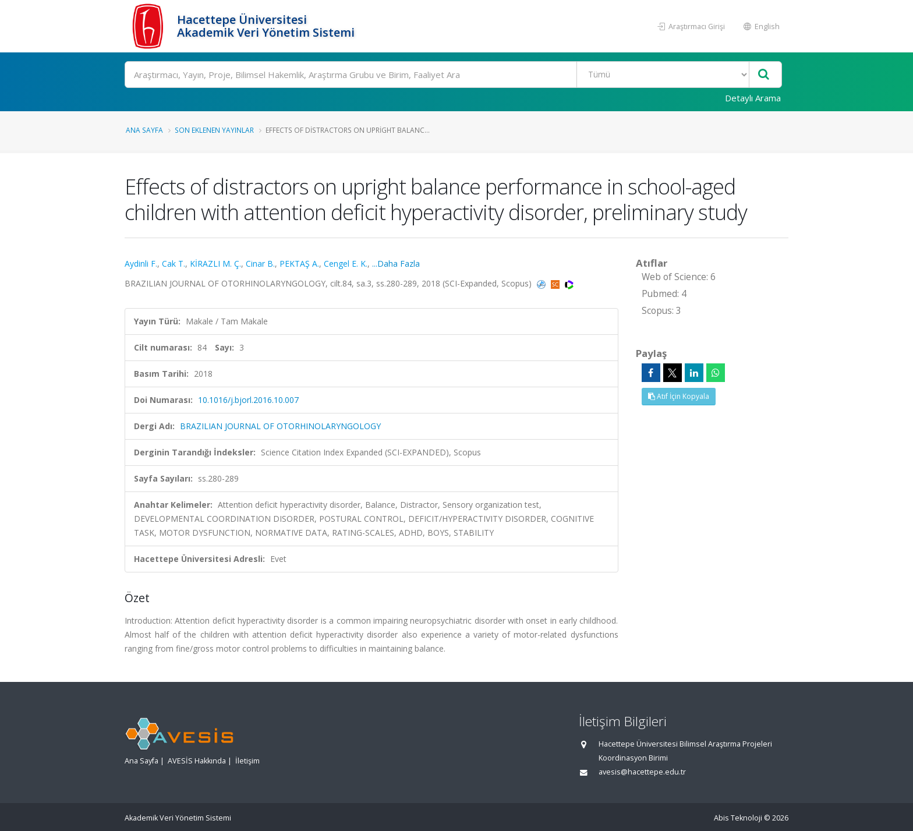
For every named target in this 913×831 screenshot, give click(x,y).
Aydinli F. (141, 263)
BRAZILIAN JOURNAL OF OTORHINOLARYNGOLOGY (280, 426)
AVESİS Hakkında (197, 761)
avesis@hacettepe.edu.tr (642, 772)
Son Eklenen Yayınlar (214, 130)
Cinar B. (260, 263)
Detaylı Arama (753, 98)
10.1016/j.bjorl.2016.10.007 (248, 399)
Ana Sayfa (144, 130)
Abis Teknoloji (738, 818)
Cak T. (173, 263)
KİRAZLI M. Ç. (215, 263)
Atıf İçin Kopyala (678, 396)
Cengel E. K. (345, 263)
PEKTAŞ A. (299, 263)
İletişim (247, 761)
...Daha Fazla (396, 263)
